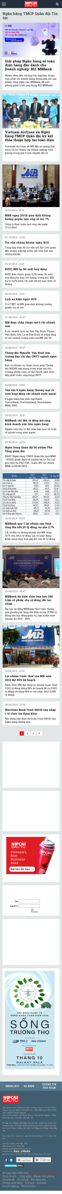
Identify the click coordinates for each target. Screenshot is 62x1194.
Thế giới (29, 1182)
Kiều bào (42, 1182)
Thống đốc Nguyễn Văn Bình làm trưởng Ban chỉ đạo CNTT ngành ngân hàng (31, 356)
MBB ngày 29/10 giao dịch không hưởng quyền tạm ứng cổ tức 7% (28, 217)
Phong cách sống (12, 1182)
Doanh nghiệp (10, 1186)
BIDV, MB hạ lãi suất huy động (26, 269)
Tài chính (22, 1179)
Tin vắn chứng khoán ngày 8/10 (27, 242)
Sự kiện (29, 1086)
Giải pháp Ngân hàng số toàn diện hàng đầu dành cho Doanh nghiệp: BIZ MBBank (30, 65)
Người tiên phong (44, 1176)
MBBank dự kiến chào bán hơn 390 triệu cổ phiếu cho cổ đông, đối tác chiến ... (29, 600)
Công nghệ (25, 1176)
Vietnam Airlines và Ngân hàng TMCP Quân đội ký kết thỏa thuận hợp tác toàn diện (29, 136)
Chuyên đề (8, 1179)
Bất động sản (38, 1179)
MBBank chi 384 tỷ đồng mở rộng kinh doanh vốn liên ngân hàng (27, 422)
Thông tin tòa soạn (49, 1086)
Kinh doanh (9, 1176)
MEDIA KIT (12, 1086)
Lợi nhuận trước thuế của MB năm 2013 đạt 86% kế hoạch (28, 677)
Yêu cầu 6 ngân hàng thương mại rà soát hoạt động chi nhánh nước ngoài (30, 391)
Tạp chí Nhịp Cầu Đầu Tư (43, 1172)
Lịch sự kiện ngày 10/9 (20, 299)
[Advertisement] (30, 941)
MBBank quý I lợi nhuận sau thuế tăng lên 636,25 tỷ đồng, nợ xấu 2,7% (29, 525)
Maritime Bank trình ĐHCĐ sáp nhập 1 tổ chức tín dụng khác (30, 711)
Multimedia (28, 1186)
